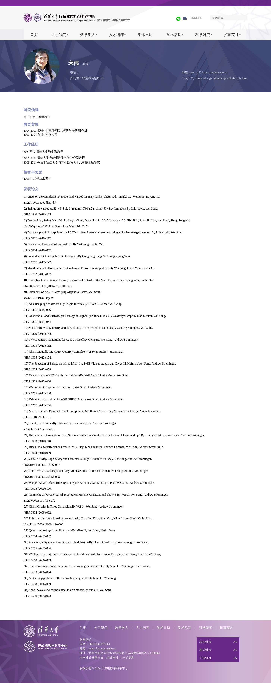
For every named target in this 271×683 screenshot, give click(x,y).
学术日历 (145, 35)
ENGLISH (196, 18)
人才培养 (116, 35)
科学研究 (202, 35)
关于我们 (59, 35)
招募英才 (231, 35)
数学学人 (87, 35)
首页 (34, 35)
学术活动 (173, 35)
